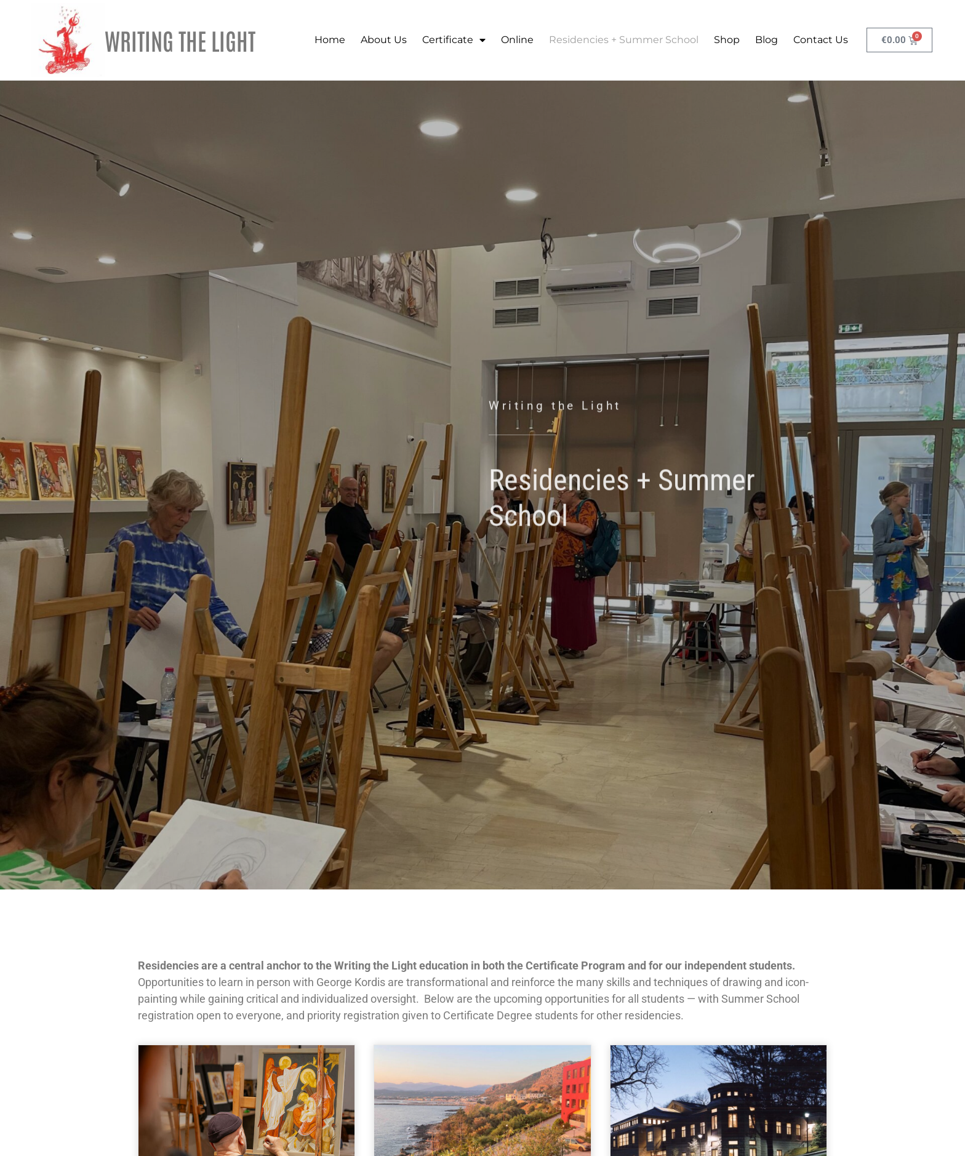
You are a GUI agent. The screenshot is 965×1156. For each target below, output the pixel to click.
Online (516, 40)
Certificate (453, 40)
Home (329, 40)
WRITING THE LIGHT (180, 40)
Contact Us (820, 40)
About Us (383, 40)
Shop (726, 40)
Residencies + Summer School (623, 40)
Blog (766, 40)
